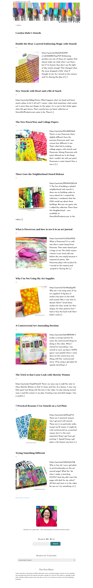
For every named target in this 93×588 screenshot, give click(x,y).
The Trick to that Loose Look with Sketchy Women (43, 374)
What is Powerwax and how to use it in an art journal (44, 229)
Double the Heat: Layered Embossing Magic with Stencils (46, 43)
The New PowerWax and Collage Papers (37, 122)
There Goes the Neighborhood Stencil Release (40, 174)
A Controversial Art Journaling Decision (37, 325)
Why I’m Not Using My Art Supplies (35, 278)
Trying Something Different (30, 453)
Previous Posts (23, 498)
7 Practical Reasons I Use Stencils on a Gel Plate (41, 405)
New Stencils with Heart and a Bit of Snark (38, 91)
